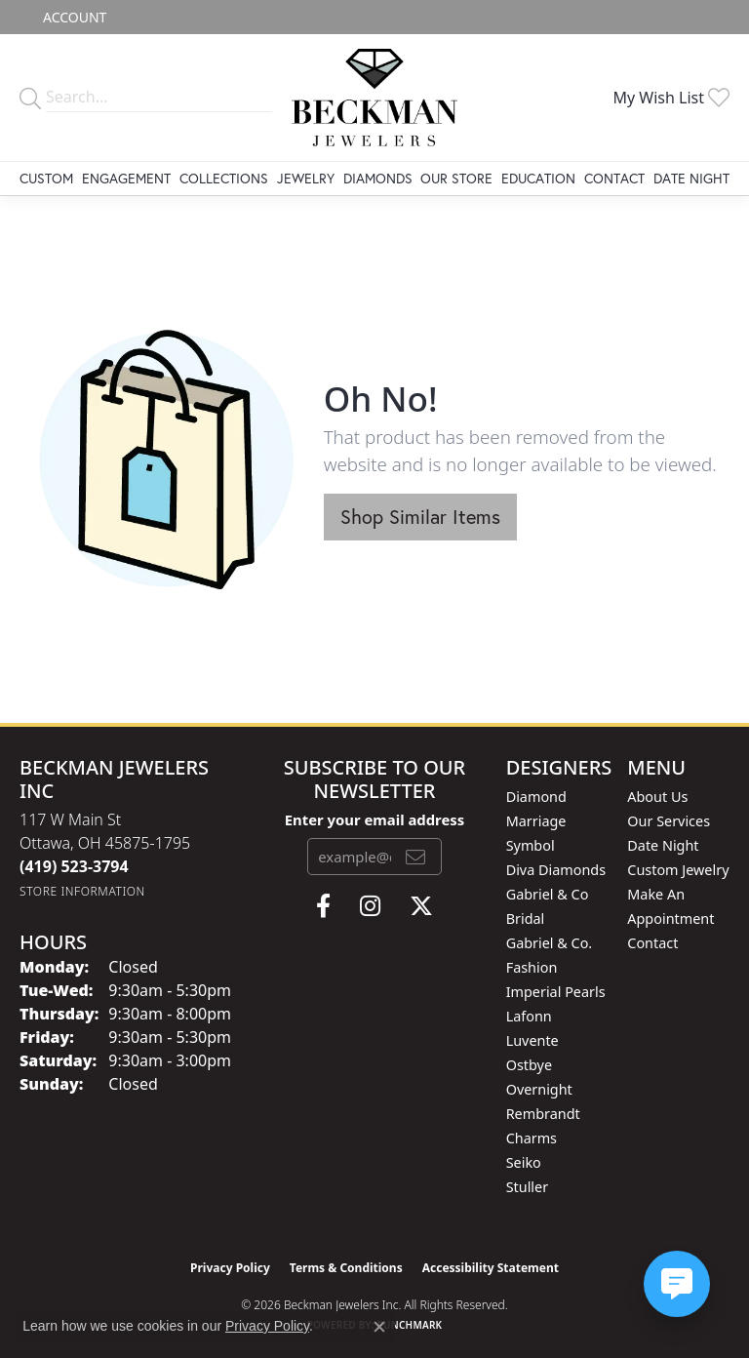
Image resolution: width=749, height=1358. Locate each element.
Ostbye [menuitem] (529, 1065)
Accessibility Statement (490, 1267)
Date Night (691, 178)
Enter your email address (375, 819)
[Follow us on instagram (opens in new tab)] (370, 906)
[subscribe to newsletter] (415, 856)
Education (538, 178)
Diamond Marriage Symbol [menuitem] (536, 821)
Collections (223, 178)
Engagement (126, 178)
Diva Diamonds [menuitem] (556, 869)
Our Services (668, 821)
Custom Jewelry (678, 869)
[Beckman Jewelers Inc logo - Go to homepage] (375, 97)
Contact (614, 178)
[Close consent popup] (379, 1327)
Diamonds (378, 178)
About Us (657, 796)
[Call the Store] (74, 866)
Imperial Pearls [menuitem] (556, 991)
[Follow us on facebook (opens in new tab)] (323, 906)
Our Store (456, 178)
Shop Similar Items (420, 516)
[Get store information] (82, 891)
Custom (46, 178)
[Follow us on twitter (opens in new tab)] (421, 906)
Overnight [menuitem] (539, 1089)
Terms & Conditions (346, 1267)
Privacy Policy (230, 1267)
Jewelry (306, 178)
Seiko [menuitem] (523, 1162)
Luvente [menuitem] (532, 1040)
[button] (72, 17)
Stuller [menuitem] (527, 1187)
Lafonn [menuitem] (529, 1016)
